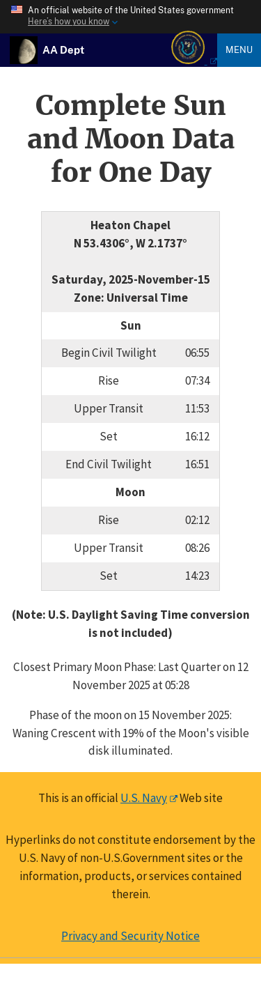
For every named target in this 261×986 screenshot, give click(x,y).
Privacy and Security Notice (130, 935)
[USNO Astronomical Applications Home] (63, 49)
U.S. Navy (143, 798)
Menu (239, 49)
